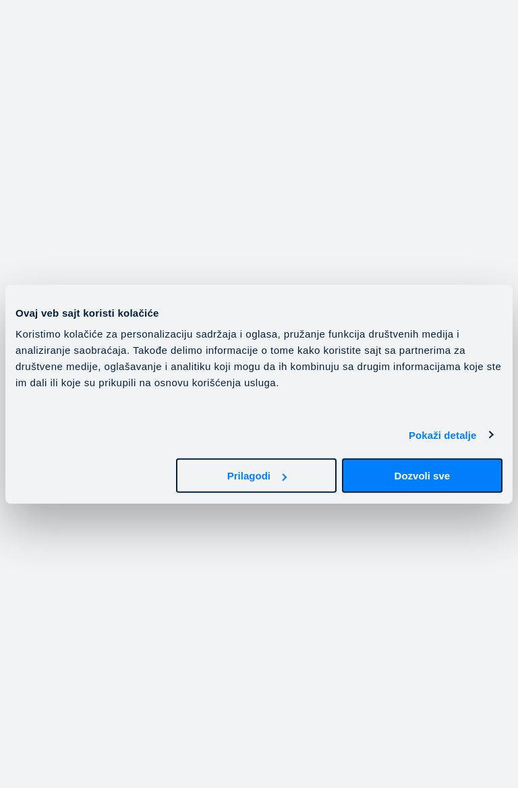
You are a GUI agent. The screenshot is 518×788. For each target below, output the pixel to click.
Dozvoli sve (423, 475)
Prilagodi (257, 475)
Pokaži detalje (443, 434)
